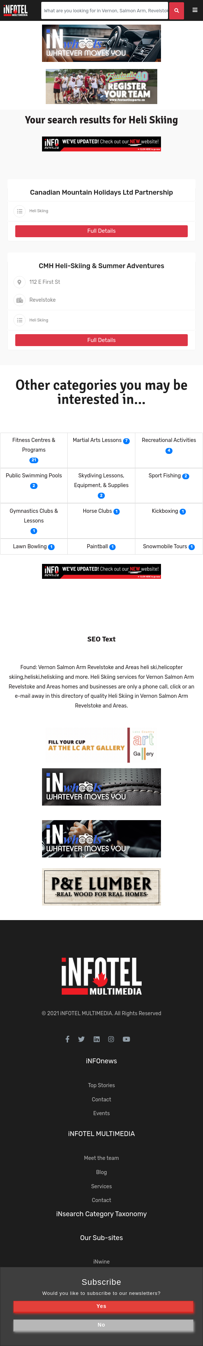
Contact (101, 1099)
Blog (101, 1172)
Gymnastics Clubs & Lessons (34, 516)
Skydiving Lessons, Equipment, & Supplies (101, 481)
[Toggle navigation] (200, 10)
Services (101, 1186)
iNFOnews (101, 1061)
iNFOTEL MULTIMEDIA (86, 1013)
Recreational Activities (169, 440)
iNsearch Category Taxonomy (101, 1214)
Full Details (101, 231)
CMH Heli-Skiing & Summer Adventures (101, 266)
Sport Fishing (165, 476)
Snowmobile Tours (165, 546)
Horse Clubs (97, 511)
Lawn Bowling (30, 546)
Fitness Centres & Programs (33, 445)
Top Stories (101, 1085)
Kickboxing (165, 511)
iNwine (101, 1262)
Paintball (97, 546)
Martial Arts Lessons (97, 440)
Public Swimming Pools (34, 476)
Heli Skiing (38, 210)
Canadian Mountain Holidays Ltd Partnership (101, 192)
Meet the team (101, 1158)
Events (101, 1113)
